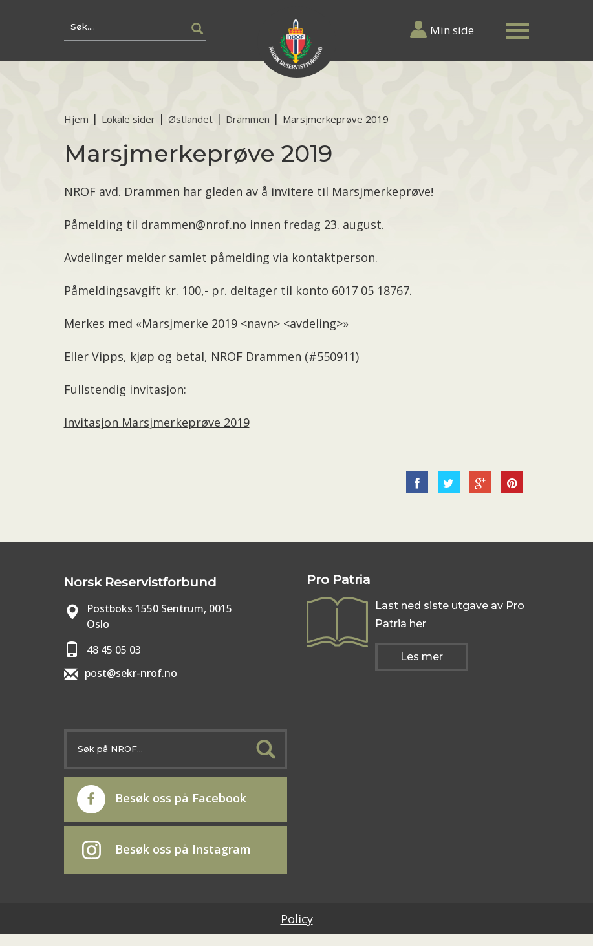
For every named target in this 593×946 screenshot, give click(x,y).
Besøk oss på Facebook (161, 799)
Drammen (248, 119)
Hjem (76, 119)
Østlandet (190, 119)
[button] (518, 28)
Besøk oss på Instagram (166, 850)
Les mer (421, 656)
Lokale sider (128, 119)
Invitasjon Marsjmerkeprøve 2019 (157, 422)
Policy (297, 919)
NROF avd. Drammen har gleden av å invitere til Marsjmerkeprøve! (248, 191)
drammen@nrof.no (193, 224)
